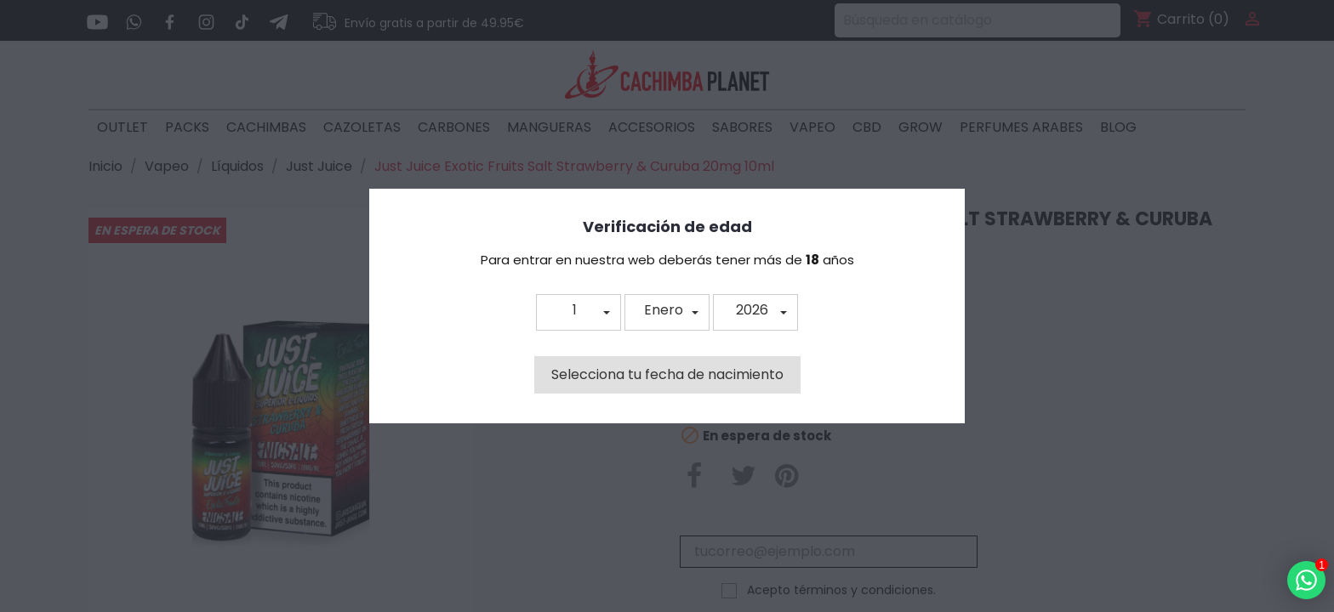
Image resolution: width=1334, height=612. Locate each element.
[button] (578, 312)
